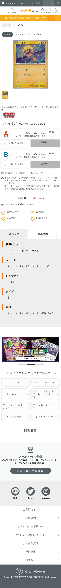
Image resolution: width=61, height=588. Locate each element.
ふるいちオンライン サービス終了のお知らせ (28, 3)
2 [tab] (28, 366)
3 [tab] (37, 366)
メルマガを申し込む (30, 471)
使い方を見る (51, 18)
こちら (31, 204)
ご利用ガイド (30, 509)
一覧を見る (48, 3)
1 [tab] (6, 95)
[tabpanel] (30, 64)
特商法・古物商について (30, 534)
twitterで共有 (41, 218)
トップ (6, 25)
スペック (14, 234)
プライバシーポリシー (31, 526)
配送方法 (40, 212)
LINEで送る (12, 218)
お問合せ (30, 560)
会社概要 (30, 551)
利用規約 (30, 518)
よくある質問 (30, 543)
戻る (9, 34)
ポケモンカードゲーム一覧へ (28, 34)
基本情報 (43, 234)
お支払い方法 (13, 212)
